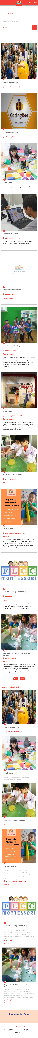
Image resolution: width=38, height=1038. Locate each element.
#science (7, 483)
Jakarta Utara (22, 881)
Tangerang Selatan (11, 137)
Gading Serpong (11, 350)
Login (28, 2)
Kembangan (18, 87)
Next (22, 678)
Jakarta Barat (9, 87)
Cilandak (18, 238)
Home (2, 13)
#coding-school (9, 298)
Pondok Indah (11, 294)
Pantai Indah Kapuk (12, 881)
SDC (19, 137)
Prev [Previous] (15, 678)
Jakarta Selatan (10, 238)
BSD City (20, 416)
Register (35, 2)
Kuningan (9, 940)
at (6, 294)
